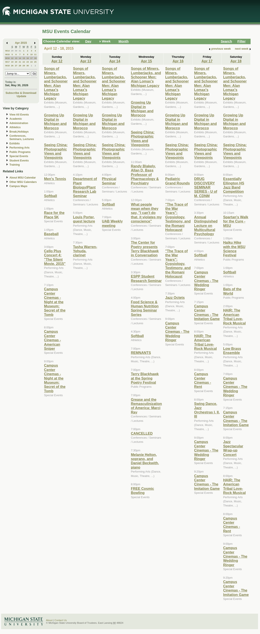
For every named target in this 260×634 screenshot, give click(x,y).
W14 (7, 50)
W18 (7, 65)
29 (12, 50)
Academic (15, 118)
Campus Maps (18, 186)
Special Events (18, 156)
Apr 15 (146, 61)
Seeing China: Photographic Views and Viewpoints (56, 151)
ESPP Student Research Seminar (146, 278)
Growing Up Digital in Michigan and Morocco (55, 121)
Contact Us (61, 620)
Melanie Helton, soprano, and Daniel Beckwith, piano (145, 461)
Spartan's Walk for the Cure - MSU (235, 221)
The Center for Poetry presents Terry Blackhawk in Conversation (145, 248)
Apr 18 (235, 61)
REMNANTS (141, 353)
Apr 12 (56, 61)
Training (14, 164)
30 (16, 50)
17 (31, 58)
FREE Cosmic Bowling (142, 491)
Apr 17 (207, 61)
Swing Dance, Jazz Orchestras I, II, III (207, 410)
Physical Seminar (109, 181)
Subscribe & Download (20, 93)
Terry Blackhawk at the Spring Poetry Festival (145, 378)
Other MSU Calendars (23, 182)
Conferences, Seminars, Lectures (21, 137)
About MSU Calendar (22, 177)
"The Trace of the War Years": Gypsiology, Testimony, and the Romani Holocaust (178, 217)
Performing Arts (19, 147)
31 (20, 50)
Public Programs (19, 152)
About (49, 620)
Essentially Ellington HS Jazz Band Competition (233, 185)
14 (20, 58)
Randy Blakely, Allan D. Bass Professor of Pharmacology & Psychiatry (145, 174)
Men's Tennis (55, 179)
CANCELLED (142, 433)
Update (21, 96)
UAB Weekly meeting (112, 223)
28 (20, 65)
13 (16, 58)
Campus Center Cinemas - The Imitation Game (207, 312)
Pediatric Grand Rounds (177, 181)
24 (31, 62)
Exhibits (14, 143)
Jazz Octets (175, 297)
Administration (18, 123)
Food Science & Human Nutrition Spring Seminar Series (145, 308)
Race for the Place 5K (54, 215)
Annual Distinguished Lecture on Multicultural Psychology (206, 225)
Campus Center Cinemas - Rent (202, 380)
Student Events (19, 160)
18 (35, 58)
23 (28, 62)
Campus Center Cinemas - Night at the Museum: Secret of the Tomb (54, 301)
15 (24, 58)
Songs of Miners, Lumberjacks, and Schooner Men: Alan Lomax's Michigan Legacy (56, 83)
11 (35, 54)
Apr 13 (85, 61)
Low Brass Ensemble (232, 351)
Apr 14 (114, 61)
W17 (7, 62)
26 (12, 65)
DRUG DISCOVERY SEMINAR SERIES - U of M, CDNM (205, 187)
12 (12, 58)
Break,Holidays (19, 131)
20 (16, 62)
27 (16, 65)
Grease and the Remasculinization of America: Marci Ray (146, 406)
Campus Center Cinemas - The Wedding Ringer (177, 331)
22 (24, 62)
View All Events (19, 114)
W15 (7, 54)
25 (35, 62)
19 (12, 62)
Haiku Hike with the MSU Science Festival (234, 248)
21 (20, 62)
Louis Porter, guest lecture (84, 219)
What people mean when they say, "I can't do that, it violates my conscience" (146, 212)
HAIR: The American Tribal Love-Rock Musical (205, 342)
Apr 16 (178, 61)
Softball (50, 196)
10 (31, 54)
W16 (7, 58)
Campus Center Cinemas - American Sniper (52, 339)
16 (28, 58)
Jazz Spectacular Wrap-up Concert (233, 448)
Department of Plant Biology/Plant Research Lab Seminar (85, 187)
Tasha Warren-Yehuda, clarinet (85, 251)
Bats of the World (232, 291)
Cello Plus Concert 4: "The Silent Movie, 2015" (54, 257)
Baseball (51, 234)
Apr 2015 (21, 42)
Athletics (15, 127)
